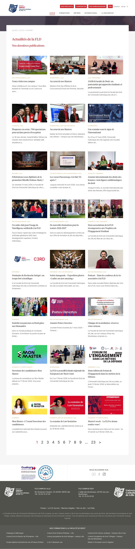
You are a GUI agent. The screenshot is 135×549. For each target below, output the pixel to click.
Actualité (91, 173)
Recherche (15, 272)
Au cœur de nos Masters (61, 81)
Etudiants (15, 126)
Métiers (77, 13)
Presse (43, 508)
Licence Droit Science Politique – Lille (60, 533)
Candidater (81, 6)
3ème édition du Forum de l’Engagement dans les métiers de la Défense (104, 373)
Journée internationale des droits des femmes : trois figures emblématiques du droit (105, 180)
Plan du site (81, 508)
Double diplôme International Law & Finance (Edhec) (25, 542)
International (91, 13)
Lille (28, 78)
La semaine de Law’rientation (63, 421)
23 (93, 442)
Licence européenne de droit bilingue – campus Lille (65, 536)
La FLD (52, 13)
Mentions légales (68, 508)
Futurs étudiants (56, 173)
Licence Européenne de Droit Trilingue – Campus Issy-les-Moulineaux (105, 537)
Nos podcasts (67, 6)
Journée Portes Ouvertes (61, 323)
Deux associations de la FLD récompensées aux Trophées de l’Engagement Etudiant (102, 228)
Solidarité (103, 221)
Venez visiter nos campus (23, 81)
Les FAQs (91, 508)
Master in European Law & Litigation (101, 542)
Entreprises (55, 17)
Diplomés (15, 173)
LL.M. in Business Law (54, 542)
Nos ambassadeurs (97, 6)
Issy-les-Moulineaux (19, 78)
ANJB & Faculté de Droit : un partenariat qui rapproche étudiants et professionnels (105, 84)
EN (124, 6)
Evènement (99, 173)
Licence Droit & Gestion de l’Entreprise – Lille (22, 536)
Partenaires (96, 78)
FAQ (110, 6)
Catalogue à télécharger (15, 533)
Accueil (14, 30)
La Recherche (107, 13)
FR (122, 6)
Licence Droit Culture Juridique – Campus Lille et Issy (107, 533)
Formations (64, 13)
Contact (117, 6)
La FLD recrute (53, 508)
